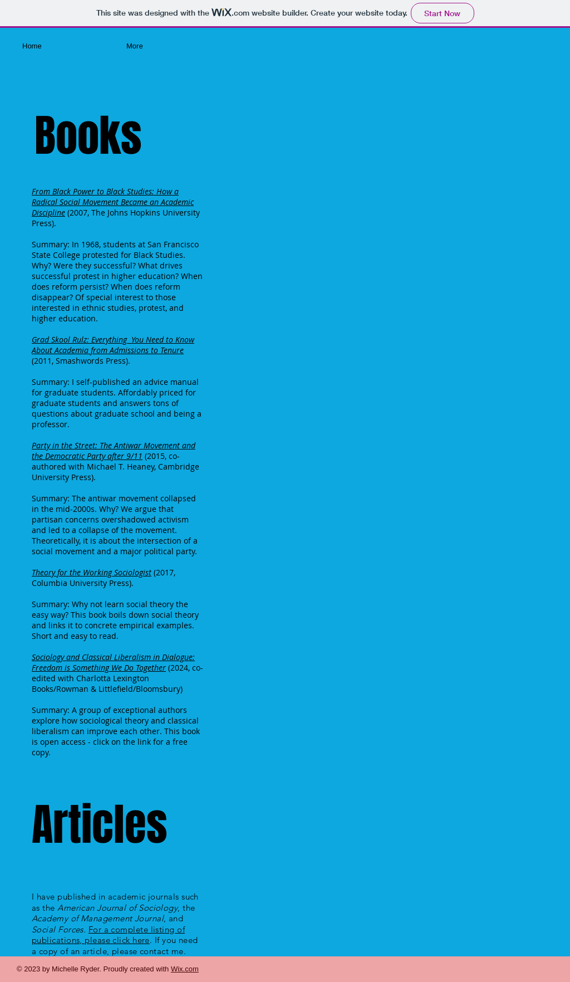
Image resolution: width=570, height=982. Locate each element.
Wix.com (185, 969)
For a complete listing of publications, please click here (108, 935)
